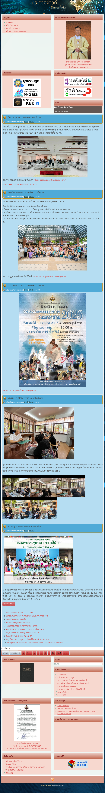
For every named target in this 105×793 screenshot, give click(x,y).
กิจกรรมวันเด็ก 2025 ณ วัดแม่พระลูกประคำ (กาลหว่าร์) (27, 616)
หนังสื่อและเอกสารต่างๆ (15, 770)
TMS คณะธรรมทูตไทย (67, 708)
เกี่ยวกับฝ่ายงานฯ (12, 25)
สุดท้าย (65, 653)
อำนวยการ (61, 675)
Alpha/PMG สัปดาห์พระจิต (16, 619)
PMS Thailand (63, 706)
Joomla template (46, 785)
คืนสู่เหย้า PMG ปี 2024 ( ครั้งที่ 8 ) (19, 636)
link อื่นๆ (9, 773)
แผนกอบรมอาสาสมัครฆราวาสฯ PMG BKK (20, 185)
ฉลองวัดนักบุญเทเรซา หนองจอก (18, 623)
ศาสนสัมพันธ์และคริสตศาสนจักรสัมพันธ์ (73, 683)
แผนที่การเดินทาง (13, 28)
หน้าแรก (9, 23)
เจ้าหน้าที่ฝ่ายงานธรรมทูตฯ (16, 31)
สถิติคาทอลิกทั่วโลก (14, 761)
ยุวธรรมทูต (61, 695)
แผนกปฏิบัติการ (63, 692)
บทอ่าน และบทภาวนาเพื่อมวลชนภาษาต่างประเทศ (25, 767)
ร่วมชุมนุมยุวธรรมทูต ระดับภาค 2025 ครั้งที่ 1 (25, 527)
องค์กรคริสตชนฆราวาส (66, 686)
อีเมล (31, 122)
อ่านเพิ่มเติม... (9, 604)
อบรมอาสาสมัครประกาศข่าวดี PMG (71, 689)
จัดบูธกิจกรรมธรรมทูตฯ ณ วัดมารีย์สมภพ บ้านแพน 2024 (27, 639)
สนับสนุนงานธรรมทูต (65, 677)
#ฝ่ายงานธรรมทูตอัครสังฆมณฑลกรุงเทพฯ (49, 180)
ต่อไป (59, 653)
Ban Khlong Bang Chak (63, 107)
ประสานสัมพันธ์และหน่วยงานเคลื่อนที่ (72, 680)
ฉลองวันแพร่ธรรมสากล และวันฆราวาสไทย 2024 (25, 629)
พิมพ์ (26, 122)
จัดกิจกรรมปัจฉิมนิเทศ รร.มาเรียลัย (19, 612)
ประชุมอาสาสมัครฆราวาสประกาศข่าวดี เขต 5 (25, 398)
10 (53, 653)
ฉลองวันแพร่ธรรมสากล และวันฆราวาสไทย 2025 (27, 192)
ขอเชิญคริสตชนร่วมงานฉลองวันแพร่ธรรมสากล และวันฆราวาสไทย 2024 (35, 643)
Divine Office (11, 764)
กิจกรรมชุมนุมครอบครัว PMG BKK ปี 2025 (24, 117)
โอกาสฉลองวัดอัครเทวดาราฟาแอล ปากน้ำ (22, 626)
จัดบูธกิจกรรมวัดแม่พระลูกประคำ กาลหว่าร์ (22, 633)
